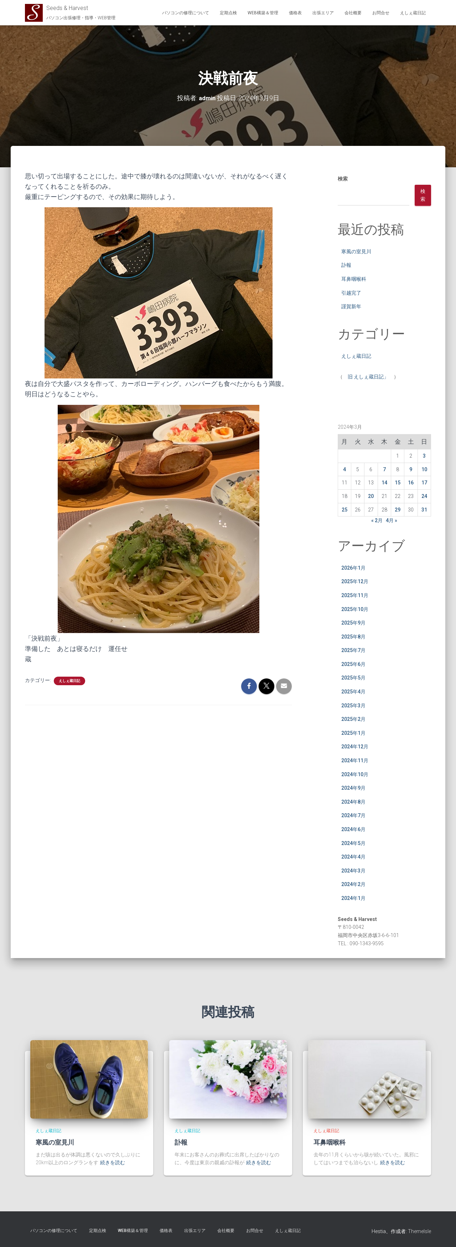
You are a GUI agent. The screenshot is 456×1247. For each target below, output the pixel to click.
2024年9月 (353, 788)
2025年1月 (353, 733)
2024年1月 (353, 898)
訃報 (346, 265)
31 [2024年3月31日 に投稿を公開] (424, 509)
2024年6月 (353, 829)
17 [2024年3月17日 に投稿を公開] (424, 482)
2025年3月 (353, 705)
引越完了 (351, 292)
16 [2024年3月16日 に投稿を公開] (411, 482)
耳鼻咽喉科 (353, 279)
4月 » (391, 520)
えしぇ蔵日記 (413, 12)
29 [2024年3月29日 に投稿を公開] (397, 509)
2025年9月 (353, 623)
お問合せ (380, 12)
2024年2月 (353, 884)
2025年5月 (353, 678)
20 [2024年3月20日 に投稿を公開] (371, 496)
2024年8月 (353, 802)
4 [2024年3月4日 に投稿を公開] (344, 469)
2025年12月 (354, 581)
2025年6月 (353, 664)
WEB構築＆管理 (263, 12)
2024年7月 (353, 815)
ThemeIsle (419, 1231)
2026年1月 (353, 568)
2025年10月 (354, 609)
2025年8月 (353, 637)
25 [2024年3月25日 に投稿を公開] (344, 509)
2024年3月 (353, 871)
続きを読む (112, 1162)
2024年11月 (354, 760)
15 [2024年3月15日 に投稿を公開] (397, 482)
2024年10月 (354, 774)
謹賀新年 (351, 306)
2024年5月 (353, 843)
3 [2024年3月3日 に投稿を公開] (424, 456)
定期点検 (228, 12)
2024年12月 (354, 746)
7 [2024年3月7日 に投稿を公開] (384, 469)
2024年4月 (353, 857)
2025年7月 (353, 650)
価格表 (295, 12)
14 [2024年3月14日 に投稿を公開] (384, 482)
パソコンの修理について (185, 12)
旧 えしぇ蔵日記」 (368, 377)
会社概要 (353, 12)
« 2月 (377, 520)
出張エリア (323, 12)
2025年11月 (354, 595)
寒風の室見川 (356, 251)
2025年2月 (353, 719)
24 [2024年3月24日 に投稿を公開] (424, 496)
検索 (343, 179)
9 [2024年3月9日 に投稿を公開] (410, 469)
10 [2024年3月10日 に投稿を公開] (424, 469)
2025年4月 (353, 691)
